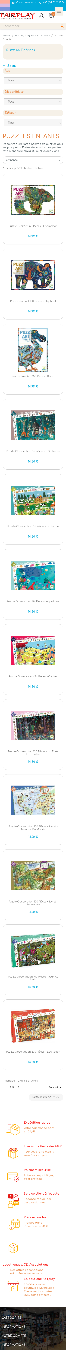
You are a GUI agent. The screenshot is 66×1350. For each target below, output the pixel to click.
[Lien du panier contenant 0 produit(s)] (51, 16)
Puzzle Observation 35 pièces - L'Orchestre (33, 451)
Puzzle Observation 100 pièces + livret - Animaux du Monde (33, 828)
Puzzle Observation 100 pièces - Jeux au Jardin (33, 978)
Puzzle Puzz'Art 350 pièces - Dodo (33, 376)
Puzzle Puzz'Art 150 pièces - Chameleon (33, 226)
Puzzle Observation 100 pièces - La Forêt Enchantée (33, 753)
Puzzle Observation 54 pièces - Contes (33, 676)
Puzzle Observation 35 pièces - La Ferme (33, 526)
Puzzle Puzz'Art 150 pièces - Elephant (33, 301)
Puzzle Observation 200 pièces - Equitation (33, 1051)
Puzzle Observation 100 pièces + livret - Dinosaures (33, 903)
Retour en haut (46, 1097)
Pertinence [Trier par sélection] (33, 160)
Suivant (55, 1087)
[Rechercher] (33, 26)
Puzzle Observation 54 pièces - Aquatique (33, 601)
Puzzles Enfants (20, 50)
